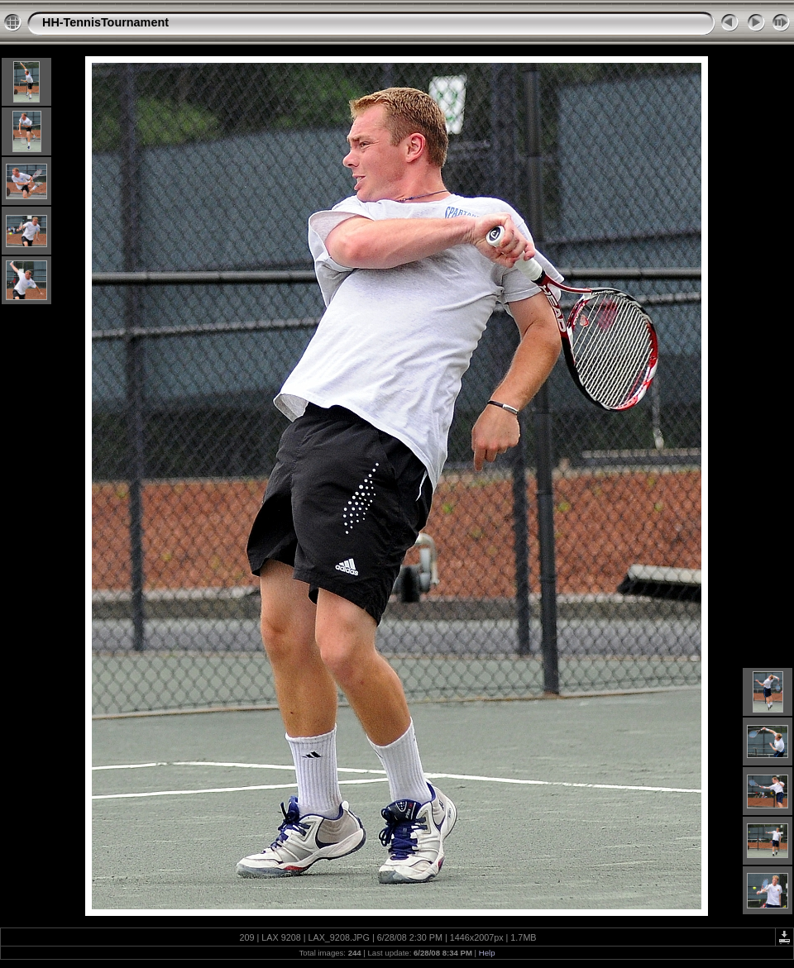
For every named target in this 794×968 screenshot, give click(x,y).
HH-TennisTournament (105, 22)
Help (487, 952)
